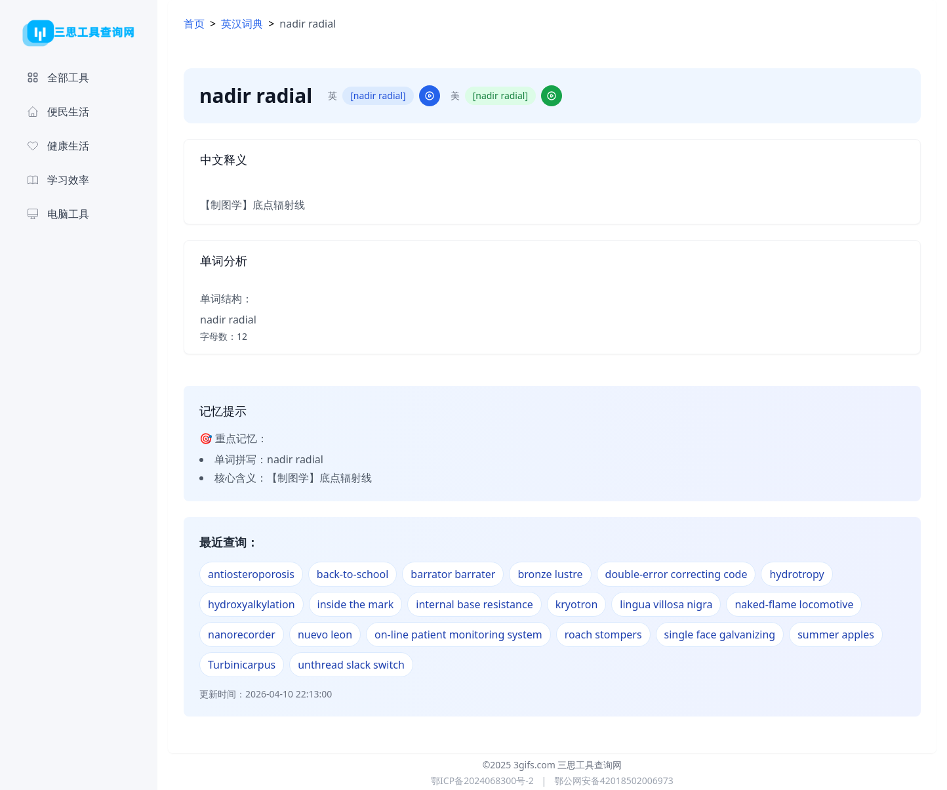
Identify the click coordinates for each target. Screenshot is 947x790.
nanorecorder (241, 634)
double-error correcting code (676, 574)
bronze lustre (549, 574)
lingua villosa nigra (666, 604)
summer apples (835, 634)
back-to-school (353, 574)
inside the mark (355, 604)
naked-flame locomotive (794, 604)
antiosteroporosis (251, 574)
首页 (194, 23)
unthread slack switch (351, 664)
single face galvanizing (720, 634)
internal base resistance (474, 604)
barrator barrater (453, 574)
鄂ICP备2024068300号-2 (482, 780)
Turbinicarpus (241, 664)
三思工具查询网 (589, 765)
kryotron (576, 604)
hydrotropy (796, 574)
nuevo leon (325, 634)
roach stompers (603, 634)
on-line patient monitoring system (458, 634)
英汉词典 (242, 23)
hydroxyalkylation (251, 604)
